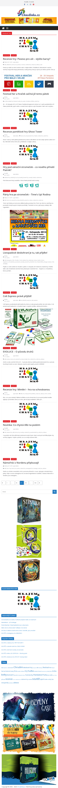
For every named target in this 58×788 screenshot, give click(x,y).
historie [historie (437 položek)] (7, 671)
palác (24, 101)
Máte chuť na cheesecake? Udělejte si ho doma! (14, 628)
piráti (18, 468)
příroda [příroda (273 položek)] (3, 679)
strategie (35, 468)
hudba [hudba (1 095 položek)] (31, 671)
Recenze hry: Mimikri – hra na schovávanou (26, 389)
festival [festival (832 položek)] (46, 667)
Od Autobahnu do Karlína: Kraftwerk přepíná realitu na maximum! (18, 619)
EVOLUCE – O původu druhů (18, 351)
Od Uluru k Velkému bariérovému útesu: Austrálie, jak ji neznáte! (18, 630)
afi (4, 101)
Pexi (35, 262)
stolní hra (46, 136)
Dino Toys (9, 468)
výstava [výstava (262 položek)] (11, 683)
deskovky (12, 177)
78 (25, 483)
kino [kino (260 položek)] (51, 671)
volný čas (33, 64)
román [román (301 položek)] (30, 679)
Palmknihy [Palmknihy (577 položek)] (29, 675)
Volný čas (14, 55)
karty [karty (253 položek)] (48, 671)
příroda (30, 393)
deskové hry (7, 177)
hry (21, 101)
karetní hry (25, 177)
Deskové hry (6, 55)
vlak (32, 300)
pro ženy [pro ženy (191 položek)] (55, 675)
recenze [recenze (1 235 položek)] (9, 679)
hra (16, 64)
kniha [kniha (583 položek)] (54, 671)
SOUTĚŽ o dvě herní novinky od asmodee (12, 650)
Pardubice (28, 101)
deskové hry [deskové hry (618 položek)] (28, 667)
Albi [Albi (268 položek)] (2, 667)
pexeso (19, 64)
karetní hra (14, 200)
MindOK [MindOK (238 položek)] (16, 675)
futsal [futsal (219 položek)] (53, 667)
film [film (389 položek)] (50, 667)
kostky (25, 359)
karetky (21, 177)
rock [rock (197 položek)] (14, 679)
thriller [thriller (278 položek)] (46, 679)
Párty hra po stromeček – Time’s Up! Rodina (26, 194)
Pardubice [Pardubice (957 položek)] (37, 675)
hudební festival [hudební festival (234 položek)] (37, 671)
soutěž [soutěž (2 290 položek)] (36, 679)
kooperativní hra (30, 136)
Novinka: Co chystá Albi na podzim (21, 424)
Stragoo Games (47, 262)
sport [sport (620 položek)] (42, 679)
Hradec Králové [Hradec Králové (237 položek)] (20, 671)
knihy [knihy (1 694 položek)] (4, 674)
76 (16, 483)
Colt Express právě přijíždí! (17, 296)
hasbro (39, 260)
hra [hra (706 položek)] (15, 671)
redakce (17, 62)
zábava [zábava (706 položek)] (16, 682)
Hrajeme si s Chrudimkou (9, 262)
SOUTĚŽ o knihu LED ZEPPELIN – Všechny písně (14, 653)
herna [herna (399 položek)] (3, 671)
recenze (23, 64)
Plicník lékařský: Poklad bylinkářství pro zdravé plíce (15, 625)
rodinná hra (28, 64)
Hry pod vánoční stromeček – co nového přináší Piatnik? (28, 168)
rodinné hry (39, 177)
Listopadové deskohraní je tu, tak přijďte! (25, 252)
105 (35, 483)
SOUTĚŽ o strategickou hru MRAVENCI (11, 633)
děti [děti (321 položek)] (37, 667)
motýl (26, 393)
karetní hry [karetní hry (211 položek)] (44, 671)
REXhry (32, 101)
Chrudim (17, 260)
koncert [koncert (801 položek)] (10, 675)
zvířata (49, 393)
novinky (30, 177)
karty (18, 200)
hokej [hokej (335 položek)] (12, 671)
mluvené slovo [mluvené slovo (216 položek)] (21, 675)
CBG (13, 260)
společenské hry (34, 432)
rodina (30, 200)
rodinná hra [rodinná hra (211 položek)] (18, 679)
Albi (7, 101)
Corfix (20, 260)
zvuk (41, 64)
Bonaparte (9, 260)
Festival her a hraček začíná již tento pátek (26, 93)
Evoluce (8, 359)
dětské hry (10, 101)
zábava (38, 64)
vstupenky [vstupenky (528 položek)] (5, 683)
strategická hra (29, 468)
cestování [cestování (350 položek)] (10, 667)
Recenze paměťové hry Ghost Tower (22, 131)
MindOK (22, 200)
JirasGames (18, 262)
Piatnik (35, 136)
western (36, 300)
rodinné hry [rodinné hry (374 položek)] (24, 679)
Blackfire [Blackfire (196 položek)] (5, 667)
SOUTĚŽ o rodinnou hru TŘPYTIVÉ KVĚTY (12, 643)
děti (5, 64)
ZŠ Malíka (5, 263)
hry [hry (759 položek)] (26, 671)
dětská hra (9, 64)
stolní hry (37, 101)
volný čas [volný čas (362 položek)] (51, 679)
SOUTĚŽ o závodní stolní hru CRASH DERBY (13, 646)
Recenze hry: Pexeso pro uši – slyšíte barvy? (26, 58)
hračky (18, 101)
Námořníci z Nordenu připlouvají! (21, 462)
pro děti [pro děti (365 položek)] (50, 675)
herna (13, 64)
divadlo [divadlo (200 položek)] (34, 667)
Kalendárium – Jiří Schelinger (8, 622)
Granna (35, 260)
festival (15, 101)
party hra (26, 200)
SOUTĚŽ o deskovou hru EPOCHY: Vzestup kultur (14, 657)
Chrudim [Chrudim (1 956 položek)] (18, 667)
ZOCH (45, 393)
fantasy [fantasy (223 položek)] (40, 667)
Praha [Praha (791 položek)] (44, 675)
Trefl (53, 262)
